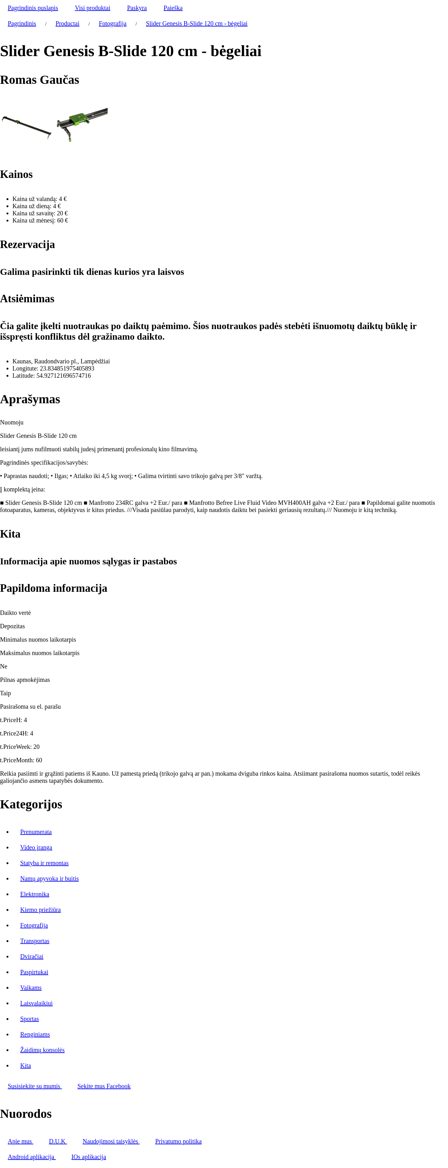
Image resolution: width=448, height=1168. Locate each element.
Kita (25, 1065)
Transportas (34, 940)
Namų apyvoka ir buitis (49, 878)
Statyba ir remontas (44, 862)
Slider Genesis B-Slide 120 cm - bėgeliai (197, 23)
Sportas (29, 1018)
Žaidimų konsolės (42, 1049)
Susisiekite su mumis (35, 1086)
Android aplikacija (32, 1156)
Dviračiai (31, 956)
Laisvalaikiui (36, 1003)
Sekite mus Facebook (104, 1086)
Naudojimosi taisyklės (111, 1141)
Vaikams (31, 987)
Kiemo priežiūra (40, 909)
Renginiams (35, 1034)
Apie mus (20, 1141)
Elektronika (34, 894)
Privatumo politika (178, 1141)
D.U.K (58, 1141)
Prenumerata (36, 831)
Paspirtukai (34, 972)
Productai (68, 23)
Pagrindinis (22, 23)
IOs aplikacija (88, 1156)
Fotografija (113, 23)
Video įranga (36, 847)
